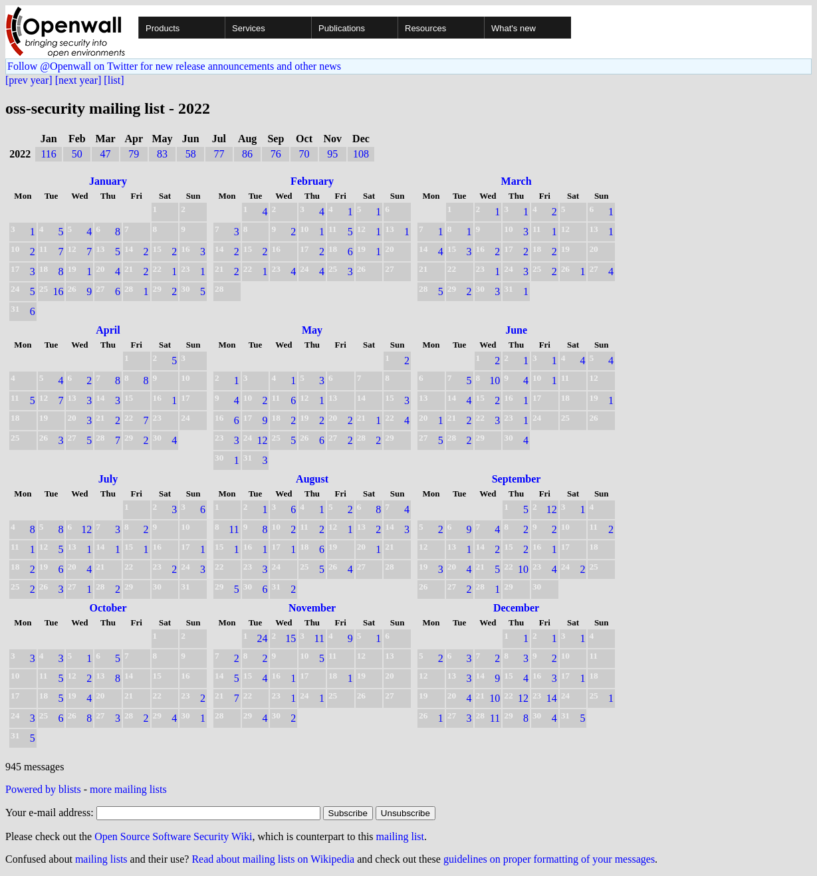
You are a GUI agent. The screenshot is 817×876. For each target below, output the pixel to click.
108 (361, 154)
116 (48, 154)
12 (262, 440)
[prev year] (29, 80)
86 (247, 154)
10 (494, 380)
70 (304, 154)
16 (58, 291)
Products (162, 28)
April (108, 330)
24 (262, 638)
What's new (513, 28)
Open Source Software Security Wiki (173, 836)
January (108, 181)
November (312, 607)
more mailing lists (128, 789)
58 (190, 154)
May (312, 330)
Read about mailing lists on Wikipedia (272, 859)
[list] (114, 80)
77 (218, 154)
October (108, 607)
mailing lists (101, 859)
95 (332, 154)
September (516, 479)
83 (162, 154)
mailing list (400, 836)
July (108, 479)
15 (290, 638)
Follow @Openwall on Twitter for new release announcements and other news (174, 66)
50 (77, 154)
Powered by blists (43, 789)
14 (551, 698)
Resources (425, 28)
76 (276, 154)
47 (105, 154)
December (516, 607)
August (312, 479)
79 (133, 154)
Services (248, 28)
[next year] (78, 80)
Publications (341, 28)
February (312, 181)
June (516, 330)
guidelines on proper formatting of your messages (549, 859)
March (516, 181)
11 (234, 529)
